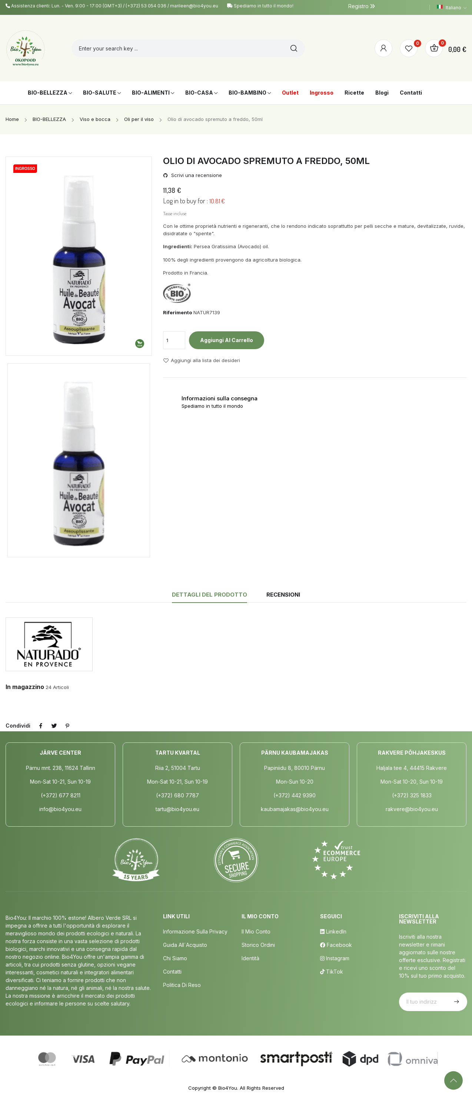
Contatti (172, 971)
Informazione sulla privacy (195, 931)
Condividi (40, 725)
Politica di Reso (182, 985)
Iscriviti (455, 1002)
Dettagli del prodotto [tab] (209, 594)
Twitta (54, 725)
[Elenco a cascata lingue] (451, 7)
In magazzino (25, 686)
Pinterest (67, 725)
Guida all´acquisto (185, 945)
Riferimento (177, 312)
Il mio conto (256, 931)
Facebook (336, 945)
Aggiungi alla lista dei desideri (201, 361)
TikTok (331, 971)
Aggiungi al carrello (226, 340)
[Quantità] (174, 340)
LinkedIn (333, 931)
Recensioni (283, 594)
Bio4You (227, 1088)
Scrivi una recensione (196, 175)
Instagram (334, 958)
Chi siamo (175, 958)
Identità (250, 958)
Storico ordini (258, 945)
